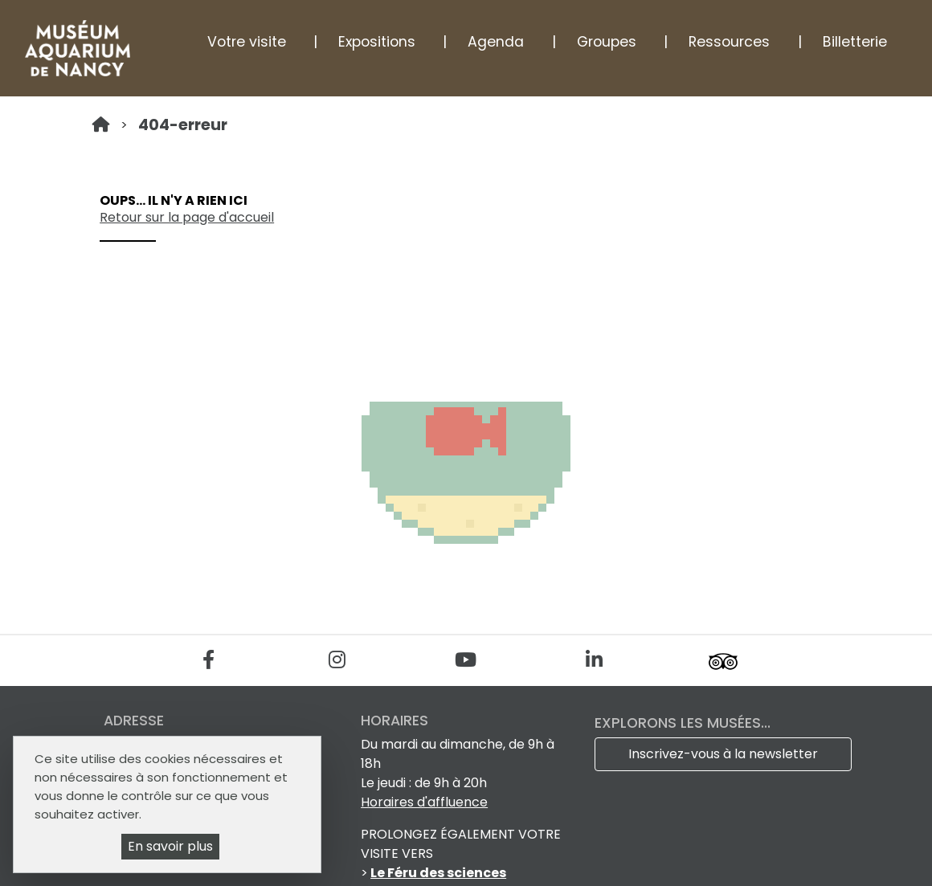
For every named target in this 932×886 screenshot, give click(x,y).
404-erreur (182, 125)
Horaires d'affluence (424, 802)
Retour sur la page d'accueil (187, 217)
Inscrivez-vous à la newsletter (723, 754)
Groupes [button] (606, 41)
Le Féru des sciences (438, 873)
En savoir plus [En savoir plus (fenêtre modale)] (170, 846)
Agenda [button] (496, 41)
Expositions (376, 41)
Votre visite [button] (246, 41)
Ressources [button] (729, 41)
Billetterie (855, 41)
